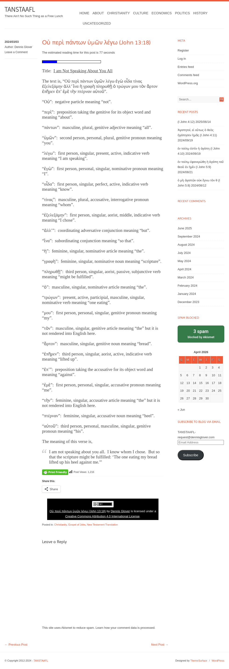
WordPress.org (188, 83)
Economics (162, 13)
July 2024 (184, 253)
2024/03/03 (12, 42)
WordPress (218, 660)
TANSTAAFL (20, 9)
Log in (182, 58)
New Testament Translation (102, 524)
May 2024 (184, 261)
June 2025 (185, 228)
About (98, 13)
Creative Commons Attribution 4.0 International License (102, 516)
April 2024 (184, 269)
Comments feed (188, 75)
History (200, 13)
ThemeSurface (198, 660)
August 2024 (186, 244)
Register (183, 50)
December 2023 (188, 302)
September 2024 (189, 236)
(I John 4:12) (186, 122)
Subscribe (190, 455)
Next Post (159, 644)
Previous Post (16, 644)
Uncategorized (97, 23)
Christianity (118, 13)
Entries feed (186, 67)
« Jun (181, 409)
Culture (140, 13)
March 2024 (186, 277)
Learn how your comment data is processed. (125, 627)
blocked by (201, 333)
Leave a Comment (16, 52)
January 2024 (187, 294)
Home (84, 13)
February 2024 (187, 285)
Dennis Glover (23, 47)
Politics (182, 13)
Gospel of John (77, 524)
